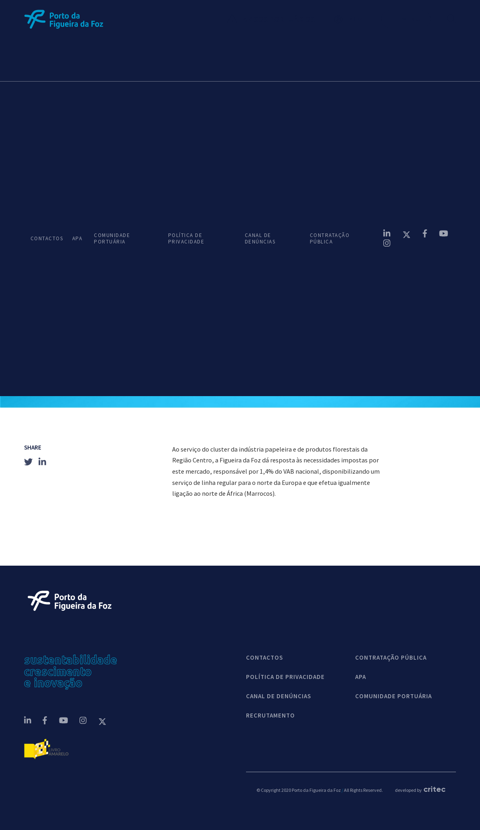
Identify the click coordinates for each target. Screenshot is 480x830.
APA (76, 238)
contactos (264, 657)
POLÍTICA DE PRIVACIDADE (186, 238)
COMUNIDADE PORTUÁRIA (112, 238)
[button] (357, 19)
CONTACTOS (45, 238)
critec (434, 789)
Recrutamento (270, 715)
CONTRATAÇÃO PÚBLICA (330, 238)
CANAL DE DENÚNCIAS (260, 238)
